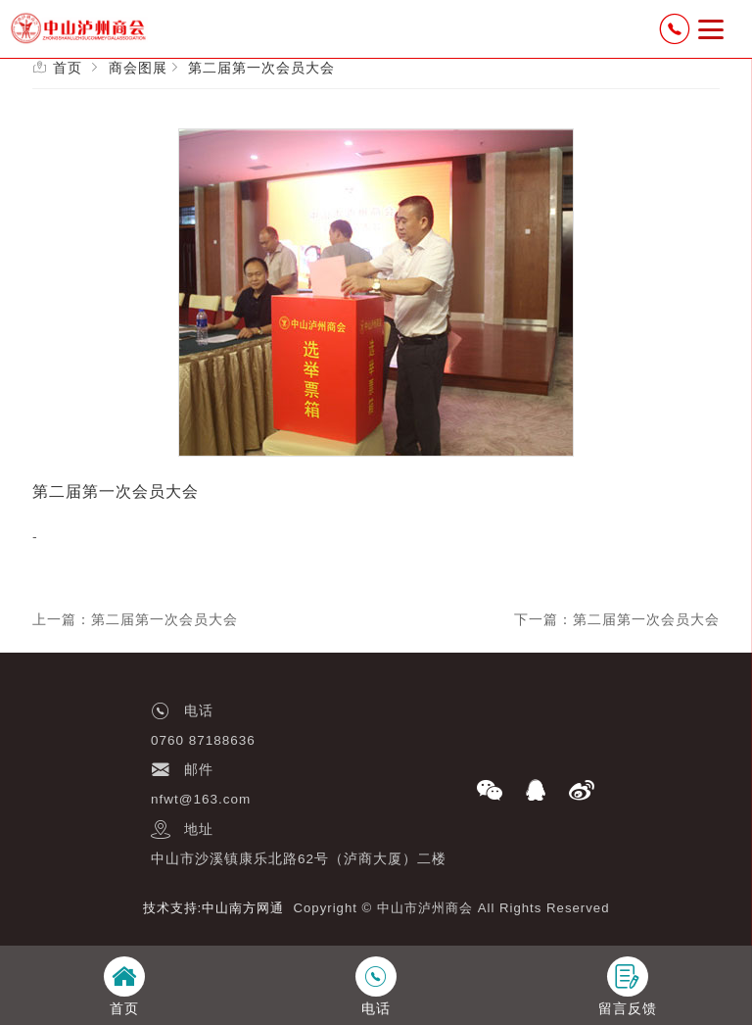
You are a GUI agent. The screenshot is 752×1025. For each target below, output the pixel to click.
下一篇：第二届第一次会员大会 (617, 619)
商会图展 (138, 67)
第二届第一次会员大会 (261, 67)
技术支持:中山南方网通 (214, 908)
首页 (67, 67)
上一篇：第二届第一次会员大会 (135, 619)
